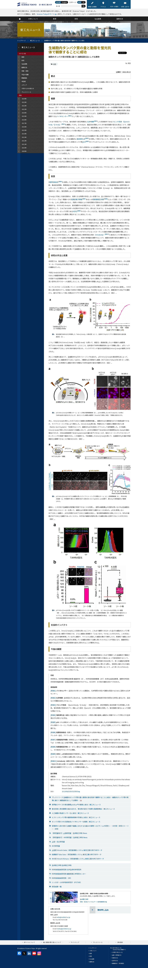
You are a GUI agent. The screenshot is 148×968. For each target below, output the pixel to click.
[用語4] (53, 715)
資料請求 (120, 942)
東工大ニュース (35, 40)
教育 (90, 953)
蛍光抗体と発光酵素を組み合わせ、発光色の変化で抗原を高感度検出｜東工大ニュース (83, 809)
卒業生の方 (115, 958)
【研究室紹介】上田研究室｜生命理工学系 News (69, 833)
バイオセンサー (64, 116)
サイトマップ (75, 942)
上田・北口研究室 (58, 842)
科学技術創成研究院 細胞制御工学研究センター (69, 874)
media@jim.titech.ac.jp (64, 929)
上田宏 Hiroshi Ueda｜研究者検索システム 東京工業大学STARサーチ (77, 850)
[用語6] (53, 732)
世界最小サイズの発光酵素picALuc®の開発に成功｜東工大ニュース (76, 804)
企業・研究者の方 (116, 955)
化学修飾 (92, 121)
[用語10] (54, 761)
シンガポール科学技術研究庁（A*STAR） (67, 882)
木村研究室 (56, 846)
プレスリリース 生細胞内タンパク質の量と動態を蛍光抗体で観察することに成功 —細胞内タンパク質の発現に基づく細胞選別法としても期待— (90, 798)
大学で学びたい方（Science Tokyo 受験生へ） (119, 948)
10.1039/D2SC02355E (70, 791)
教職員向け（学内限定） (118, 963)
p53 (86, 142)
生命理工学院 (84, 899)
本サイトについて (29, 942)
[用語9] (53, 754)
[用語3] (53, 705)
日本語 (58, 2)
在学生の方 (115, 960)
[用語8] (53, 747)
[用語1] (53, 691)
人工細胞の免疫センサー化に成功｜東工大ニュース (70, 813)
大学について (92, 951)
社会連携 (91, 959)
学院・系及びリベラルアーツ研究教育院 (92, 902)
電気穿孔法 (83, 139)
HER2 (77, 211)
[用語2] (53, 698)
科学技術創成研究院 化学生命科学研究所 (66, 869)
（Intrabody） (101, 235)
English (64, 2)
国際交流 (91, 962)
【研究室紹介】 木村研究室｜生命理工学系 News (69, 837)
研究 (54, 64)
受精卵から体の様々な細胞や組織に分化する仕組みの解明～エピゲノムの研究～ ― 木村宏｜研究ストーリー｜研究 (90, 827)
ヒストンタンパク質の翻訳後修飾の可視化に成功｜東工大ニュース (76, 817)
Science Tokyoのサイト (45, 14)
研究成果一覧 (57, 886)
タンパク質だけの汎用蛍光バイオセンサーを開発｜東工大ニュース (76, 821)
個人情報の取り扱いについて (52, 942)
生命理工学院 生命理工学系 (62, 865)
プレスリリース (97, 942)
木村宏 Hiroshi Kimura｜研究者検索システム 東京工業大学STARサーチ (78, 859)
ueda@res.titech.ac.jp (63, 917)
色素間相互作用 (100, 199)
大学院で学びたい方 (117, 952)
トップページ (21, 40)
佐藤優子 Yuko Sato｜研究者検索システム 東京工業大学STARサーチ (76, 854)
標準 (79, 2)
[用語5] (53, 722)
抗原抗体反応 (55, 182)
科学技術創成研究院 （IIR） (62, 878)
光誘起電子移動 (78, 199)
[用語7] (53, 739)
